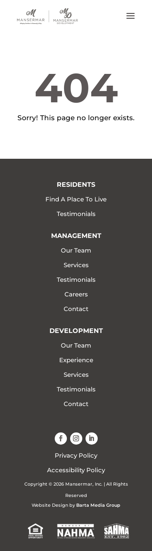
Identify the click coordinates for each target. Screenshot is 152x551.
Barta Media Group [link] (98, 505)
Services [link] (76, 265)
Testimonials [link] (76, 214)
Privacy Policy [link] (76, 455)
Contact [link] (76, 309)
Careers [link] (76, 294)
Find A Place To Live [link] (76, 199)
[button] (130, 21)
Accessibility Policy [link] (76, 470)
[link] (47, 15)
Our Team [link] (76, 250)
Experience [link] (76, 360)
